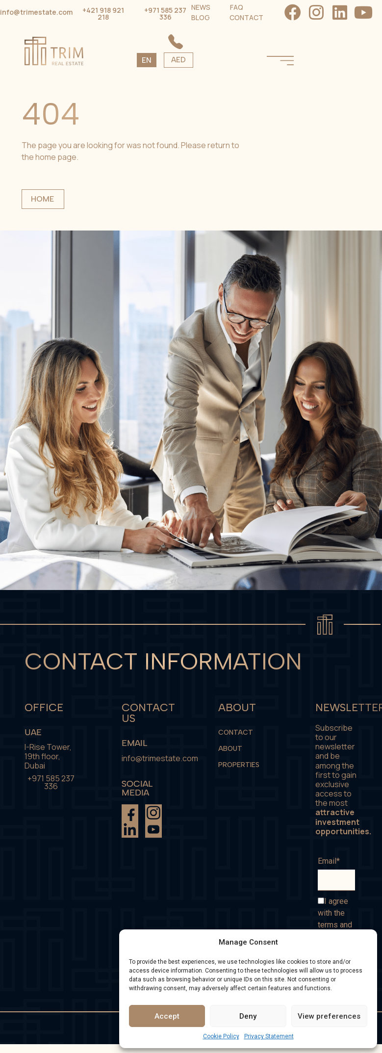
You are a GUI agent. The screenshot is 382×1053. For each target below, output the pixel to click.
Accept (166, 1016)
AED (242, 59)
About (230, 749)
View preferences (329, 1016)
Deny (247, 1016)
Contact (235, 732)
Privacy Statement (269, 1036)
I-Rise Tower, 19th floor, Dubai (48, 756)
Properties (238, 765)
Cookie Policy (221, 1036)
